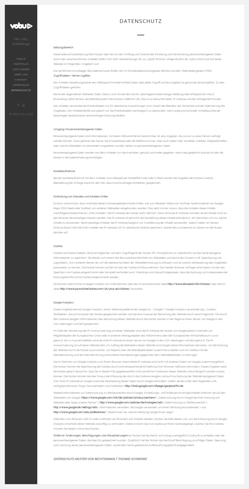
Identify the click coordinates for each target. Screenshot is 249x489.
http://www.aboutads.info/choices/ (189, 284)
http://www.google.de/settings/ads (75, 407)
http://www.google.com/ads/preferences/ (79, 412)
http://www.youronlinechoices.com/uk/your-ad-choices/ (95, 288)
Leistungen (21, 69)
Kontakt (21, 79)
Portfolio (21, 64)
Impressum (21, 85)
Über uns (21, 74)
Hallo (21, 58)
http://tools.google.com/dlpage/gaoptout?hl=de (154, 385)
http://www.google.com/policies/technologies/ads (131, 402)
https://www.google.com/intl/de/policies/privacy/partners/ (118, 397)
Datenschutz (21, 90)
